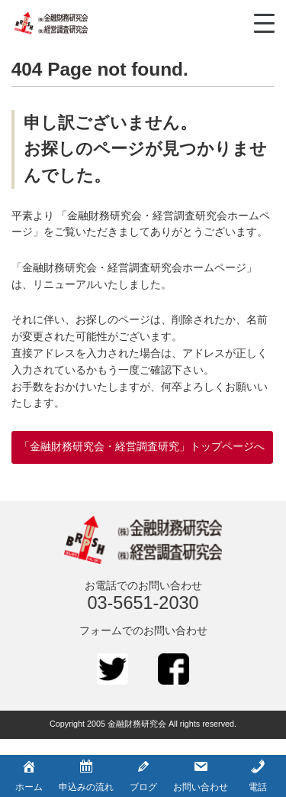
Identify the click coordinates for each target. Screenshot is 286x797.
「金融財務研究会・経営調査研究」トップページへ (142, 446)
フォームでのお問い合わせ (143, 631)
